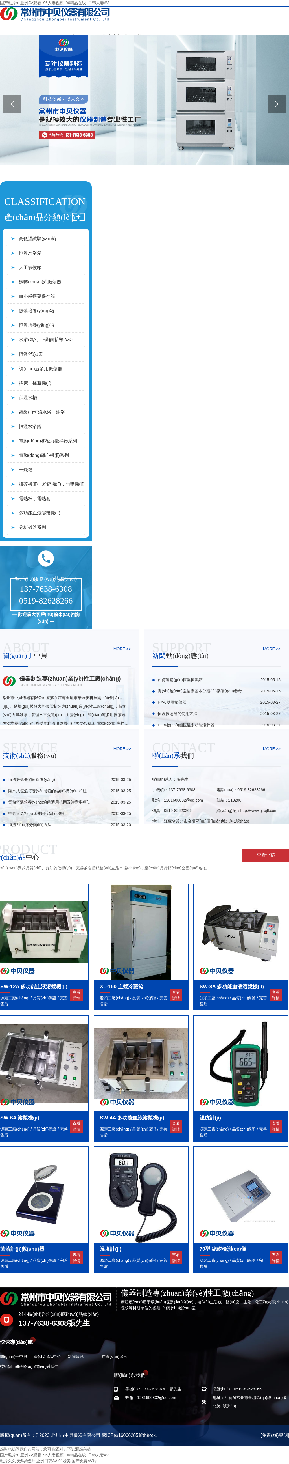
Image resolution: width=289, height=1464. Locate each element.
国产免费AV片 (84, 1461)
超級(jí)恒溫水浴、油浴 (42, 412)
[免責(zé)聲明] (275, 1435)
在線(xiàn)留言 (114, 1356)
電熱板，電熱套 (35, 498)
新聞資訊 (76, 1356)
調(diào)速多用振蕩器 (40, 368)
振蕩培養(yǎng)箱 (36, 310)
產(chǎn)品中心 (47, 1356)
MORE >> (122, 649)
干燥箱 (25, 469)
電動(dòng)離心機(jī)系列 (44, 455)
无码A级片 (26, 1461)
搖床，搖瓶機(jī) (35, 383)
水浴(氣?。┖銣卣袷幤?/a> (46, 339)
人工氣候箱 (30, 267)
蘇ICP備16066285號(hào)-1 (129, 1435)
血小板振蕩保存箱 (37, 296)
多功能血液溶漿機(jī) (39, 513)
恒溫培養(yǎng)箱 (36, 325)
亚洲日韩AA (46, 1461)
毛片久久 (8, 1461)
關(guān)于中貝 (13, 1356)
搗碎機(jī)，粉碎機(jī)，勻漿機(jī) (51, 484)
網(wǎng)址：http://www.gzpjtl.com (247, 810)
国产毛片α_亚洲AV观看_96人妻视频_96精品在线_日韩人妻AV (54, 3)
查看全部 (266, 855)
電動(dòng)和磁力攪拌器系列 (48, 440)
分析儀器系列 (32, 527)
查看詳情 (76, 995)
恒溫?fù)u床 (31, 354)
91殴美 (64, 1461)
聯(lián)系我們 (46, 1366)
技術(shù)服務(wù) (16, 1366)
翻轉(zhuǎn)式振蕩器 (40, 281)
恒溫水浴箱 (30, 253)
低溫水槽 (28, 397)
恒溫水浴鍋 (30, 426)
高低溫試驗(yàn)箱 (37, 238)
